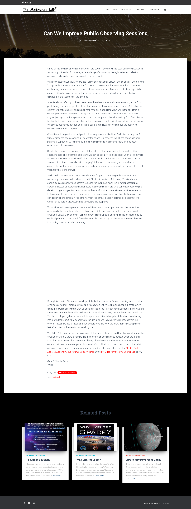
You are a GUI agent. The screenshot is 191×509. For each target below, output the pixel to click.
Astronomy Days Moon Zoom (143, 459)
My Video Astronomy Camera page (119, 351)
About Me (141, 10)
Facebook (23, 3)
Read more (56, 476)
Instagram (30, 3)
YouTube (26, 3)
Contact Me (155, 10)
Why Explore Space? (88, 459)
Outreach (56, 377)
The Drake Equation (38, 459)
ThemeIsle (164, 503)
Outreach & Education (67, 372)
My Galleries (127, 10)
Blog (115, 10)
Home (107, 10)
